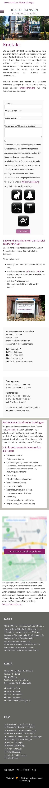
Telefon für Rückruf (12, 118)
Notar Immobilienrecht (17, 755)
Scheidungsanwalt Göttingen (19, 739)
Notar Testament (14, 749)
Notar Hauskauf (13, 752)
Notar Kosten (12, 758)
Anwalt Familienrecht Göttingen (20, 724)
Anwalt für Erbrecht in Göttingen (21, 727)
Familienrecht (27, 638)
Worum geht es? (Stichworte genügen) (20, 126)
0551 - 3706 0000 (15, 355)
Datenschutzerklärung (11, 604)
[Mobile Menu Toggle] (2, 11)
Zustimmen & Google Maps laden (24, 551)
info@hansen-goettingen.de (20, 361)
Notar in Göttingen (15, 742)
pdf (27, 271)
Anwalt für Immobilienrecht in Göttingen (24, 736)
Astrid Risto (11, 430)
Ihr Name (8, 103)
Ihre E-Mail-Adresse (12, 111)
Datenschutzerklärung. (30, 182)
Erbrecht (8, 641)
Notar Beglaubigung (15, 745)
